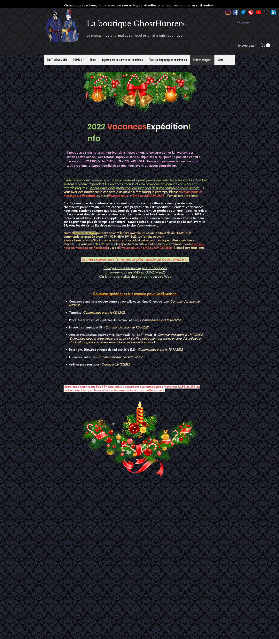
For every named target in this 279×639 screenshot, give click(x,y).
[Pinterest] (250, 12)
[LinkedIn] (273, 12)
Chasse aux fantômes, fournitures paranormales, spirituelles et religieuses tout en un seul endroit (139, 5)
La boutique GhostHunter (134, 23)
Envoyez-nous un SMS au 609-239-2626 (136, 196)
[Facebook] (235, 12)
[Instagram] (228, 12)
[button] (266, 45)
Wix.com (164, 565)
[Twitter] (243, 12)
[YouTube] (258, 12)
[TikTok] (266, 12)
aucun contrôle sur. (163, 165)
